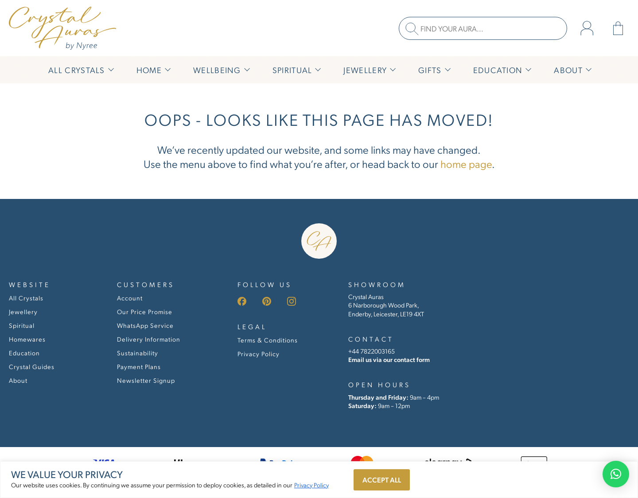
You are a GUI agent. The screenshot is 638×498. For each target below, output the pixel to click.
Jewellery (23, 311)
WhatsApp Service (145, 325)
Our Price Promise (144, 311)
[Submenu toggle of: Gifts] (446, 70)
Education (24, 353)
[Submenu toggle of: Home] (166, 70)
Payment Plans (139, 366)
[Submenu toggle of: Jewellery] (392, 70)
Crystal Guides (31, 366)
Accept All (381, 479)
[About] (571, 69)
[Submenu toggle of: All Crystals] (110, 70)
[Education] (501, 69)
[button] (616, 474)
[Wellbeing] (221, 69)
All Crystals (26, 298)
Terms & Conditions (267, 340)
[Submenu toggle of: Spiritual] (317, 70)
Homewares (27, 339)
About (18, 380)
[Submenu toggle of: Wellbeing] (246, 70)
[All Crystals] (80, 69)
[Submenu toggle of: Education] (527, 70)
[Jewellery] (368, 69)
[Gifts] (433, 69)
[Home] (152, 69)
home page (466, 163)
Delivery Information (148, 339)
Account (130, 298)
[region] (319, 479)
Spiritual (22, 325)
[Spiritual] (296, 69)
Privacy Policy (311, 485)
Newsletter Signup (146, 380)
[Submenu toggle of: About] (587, 70)
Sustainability (137, 353)
